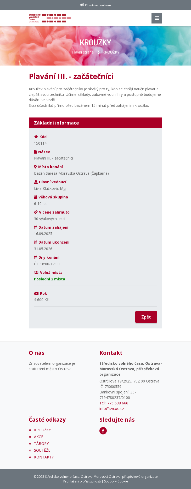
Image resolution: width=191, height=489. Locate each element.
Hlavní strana (83, 52)
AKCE (36, 436)
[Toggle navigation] (156, 18)
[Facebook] (103, 430)
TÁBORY (39, 443)
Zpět (146, 317)
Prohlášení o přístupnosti (82, 481)
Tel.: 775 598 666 (113, 402)
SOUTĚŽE (39, 450)
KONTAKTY (41, 457)
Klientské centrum (98, 5)
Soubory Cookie (116, 481)
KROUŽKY (111, 52)
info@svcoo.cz (111, 408)
